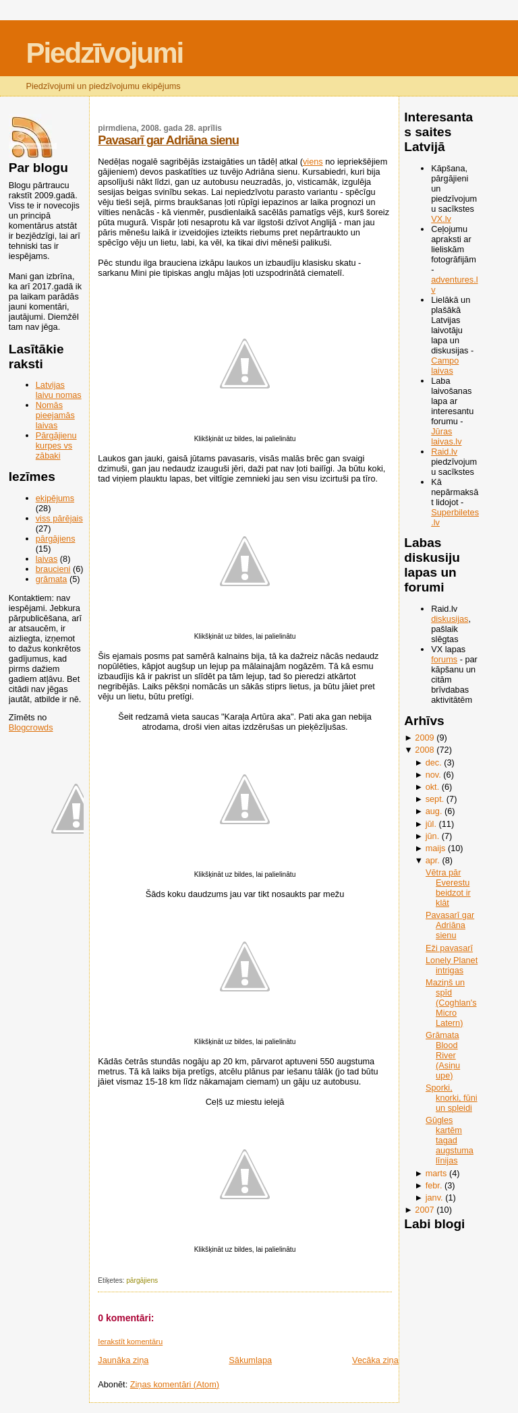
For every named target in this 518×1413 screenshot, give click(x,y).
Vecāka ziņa (375, 1360)
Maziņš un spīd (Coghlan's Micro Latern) (451, 1002)
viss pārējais (59, 518)
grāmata (51, 579)
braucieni (53, 569)
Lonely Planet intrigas (452, 965)
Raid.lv (444, 451)
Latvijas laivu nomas (59, 390)
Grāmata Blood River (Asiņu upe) (443, 1055)
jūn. (433, 836)
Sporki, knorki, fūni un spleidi (452, 1098)
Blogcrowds (31, 727)
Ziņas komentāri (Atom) (174, 1384)
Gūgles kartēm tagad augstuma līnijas (449, 1140)
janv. (434, 1197)
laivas (47, 559)
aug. (434, 811)
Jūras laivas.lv (446, 436)
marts (436, 1173)
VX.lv (441, 219)
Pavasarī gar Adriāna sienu (168, 140)
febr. (434, 1185)
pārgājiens (56, 539)
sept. (435, 799)
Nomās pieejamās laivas (55, 415)
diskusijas (449, 619)
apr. (433, 860)
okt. (433, 787)
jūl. (431, 824)
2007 (424, 1210)
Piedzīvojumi (104, 53)
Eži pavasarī (449, 948)
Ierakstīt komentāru (130, 1341)
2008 (424, 750)
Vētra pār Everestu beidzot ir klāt (448, 887)
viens (313, 161)
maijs (436, 848)
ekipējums (55, 498)
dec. (434, 762)
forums (444, 659)
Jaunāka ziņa (123, 1360)
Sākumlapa (250, 1360)
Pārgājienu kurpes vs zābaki (56, 445)
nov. (433, 775)
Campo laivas (445, 365)
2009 (424, 737)
